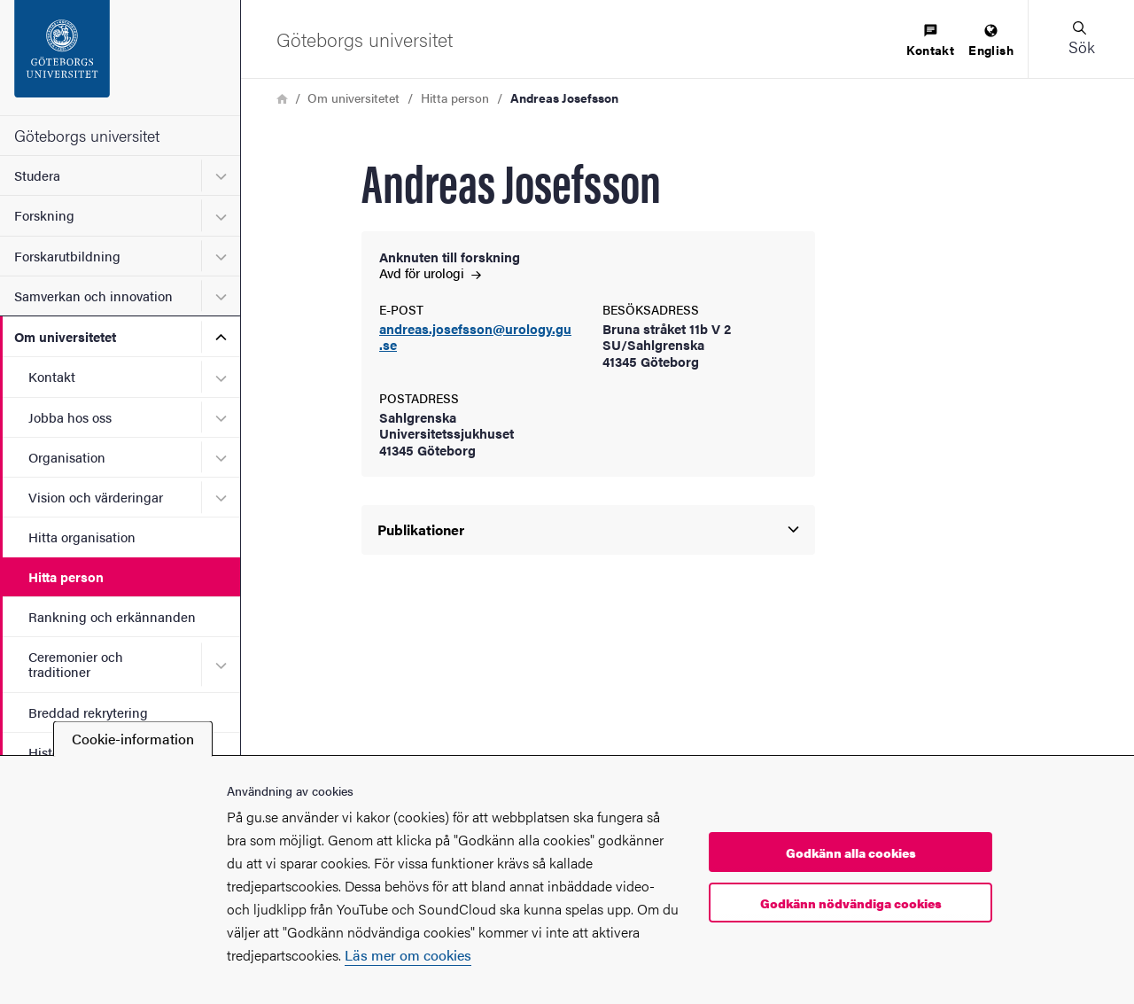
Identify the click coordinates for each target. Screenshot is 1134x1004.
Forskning (44, 215)
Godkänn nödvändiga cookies (851, 903)
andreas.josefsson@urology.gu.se (475, 337)
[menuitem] (930, 41)
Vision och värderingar (95, 496)
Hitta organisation (82, 536)
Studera (37, 175)
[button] (1081, 39)
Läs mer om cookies (408, 955)
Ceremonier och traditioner (75, 664)
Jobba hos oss (70, 417)
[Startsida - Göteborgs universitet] (120, 57)
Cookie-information (133, 738)
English (991, 41)
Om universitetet (65, 336)
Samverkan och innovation (93, 295)
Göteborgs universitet (86, 135)
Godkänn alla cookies (851, 852)
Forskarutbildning (67, 255)
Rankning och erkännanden (112, 616)
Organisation (66, 457)
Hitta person (66, 576)
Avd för (430, 272)
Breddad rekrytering (88, 712)
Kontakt (51, 376)
